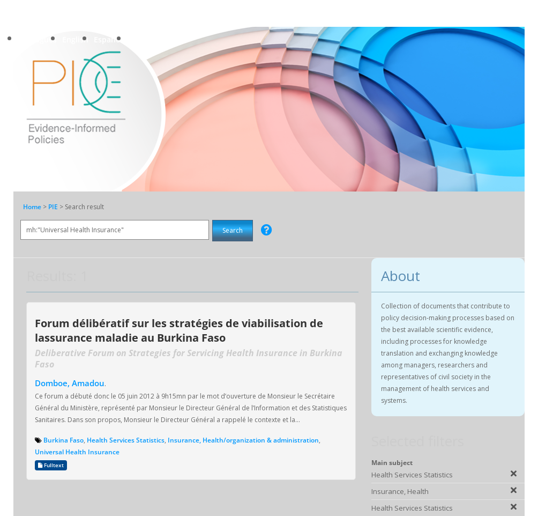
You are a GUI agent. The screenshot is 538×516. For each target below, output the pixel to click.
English (75, 39)
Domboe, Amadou (69, 383)
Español (108, 39)
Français (143, 39)
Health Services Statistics (126, 440)
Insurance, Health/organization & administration (243, 440)
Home (32, 206)
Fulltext (51, 465)
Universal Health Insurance (77, 451)
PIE (53, 206)
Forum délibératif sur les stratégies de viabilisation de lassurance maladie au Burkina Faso (179, 330)
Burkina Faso (63, 440)
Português (38, 39)
